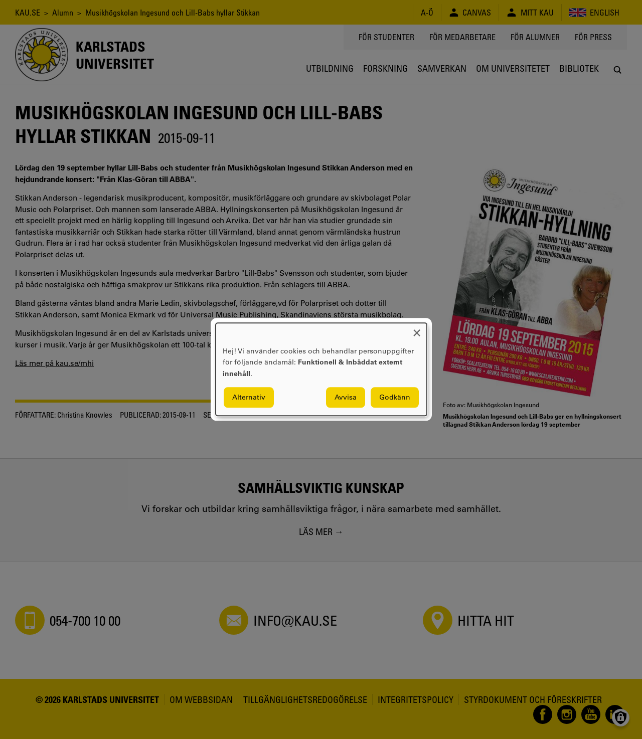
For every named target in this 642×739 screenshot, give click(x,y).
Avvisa (346, 397)
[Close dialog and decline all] (417, 329)
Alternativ (248, 397)
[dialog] (321, 369)
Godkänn (394, 397)
